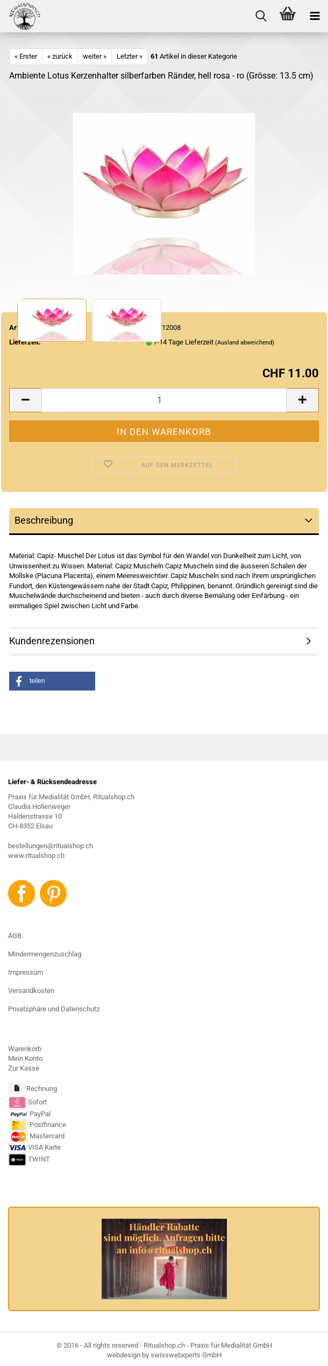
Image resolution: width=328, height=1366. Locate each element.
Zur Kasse (23, 1068)
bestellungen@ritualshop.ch (50, 846)
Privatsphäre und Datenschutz (53, 1009)
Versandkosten (31, 991)
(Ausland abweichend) (244, 342)
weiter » (94, 56)
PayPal (30, 1114)
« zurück (60, 56)
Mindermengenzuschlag (44, 954)
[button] (52, 681)
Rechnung (41, 1089)
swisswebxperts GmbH (186, 1355)
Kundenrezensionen (52, 640)
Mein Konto (25, 1058)
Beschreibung (44, 520)
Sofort (37, 1102)
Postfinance (48, 1125)
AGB (15, 936)
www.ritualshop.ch (36, 855)
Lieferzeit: (25, 342)
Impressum (25, 972)
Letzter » (129, 56)
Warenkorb (24, 1049)
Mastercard (47, 1136)
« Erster (26, 56)
